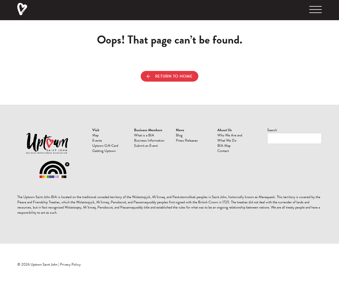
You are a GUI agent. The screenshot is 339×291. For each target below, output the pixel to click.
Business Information (149, 140)
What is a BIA (144, 135)
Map (95, 135)
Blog (179, 135)
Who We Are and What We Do (229, 137)
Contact (223, 151)
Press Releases (187, 140)
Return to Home (169, 76)
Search (272, 130)
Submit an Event (146, 146)
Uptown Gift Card (105, 146)
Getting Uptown (104, 151)
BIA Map (224, 146)
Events (97, 140)
